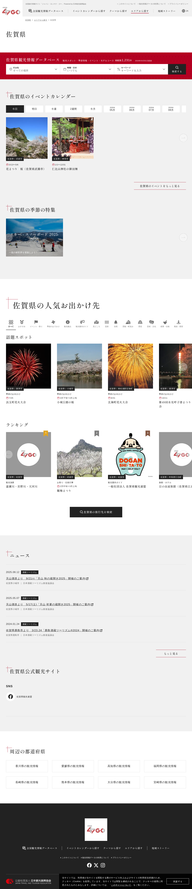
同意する (178, 881)
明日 (34, 109)
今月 (93, 109)
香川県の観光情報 (26, 766)
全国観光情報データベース (45, 11)
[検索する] (177, 69)
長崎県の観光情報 (26, 782)
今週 (54, 109)
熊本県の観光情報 (73, 782)
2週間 (73, 109)
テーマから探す (118, 11)
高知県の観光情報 (119, 766)
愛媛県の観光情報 (73, 766)
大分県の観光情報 (119, 782)
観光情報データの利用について (152, 4)
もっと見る (171, 653)
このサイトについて (121, 885)
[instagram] (102, 865)
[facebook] (89, 865)
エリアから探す (140, 11)
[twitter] (96, 865)
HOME (28, 20)
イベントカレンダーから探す (89, 11)
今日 (15, 109)
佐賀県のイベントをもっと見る (160, 186)
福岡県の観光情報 (165, 766)
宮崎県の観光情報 (165, 782)
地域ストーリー (167, 11)
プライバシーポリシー (178, 4)
